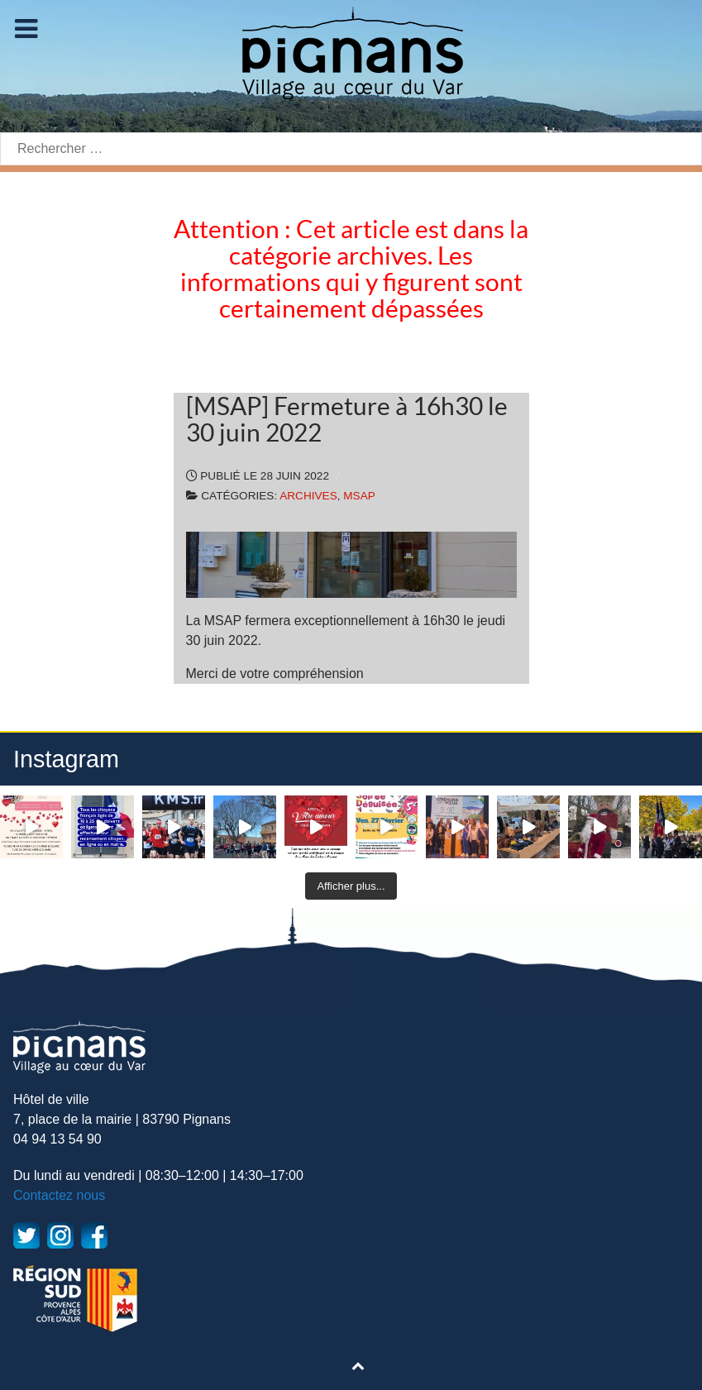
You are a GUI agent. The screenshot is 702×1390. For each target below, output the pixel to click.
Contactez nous (59, 1195)
